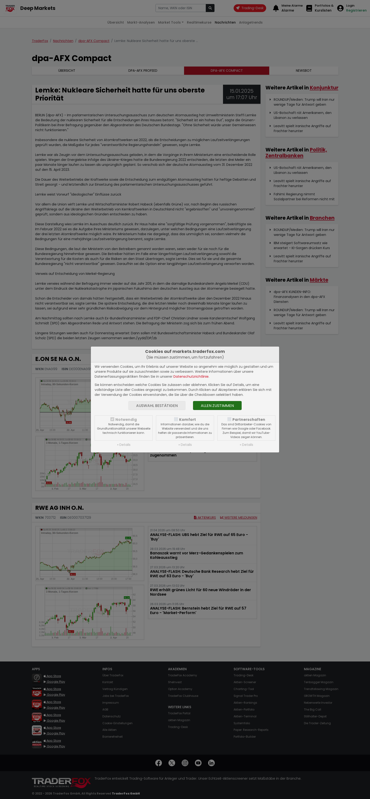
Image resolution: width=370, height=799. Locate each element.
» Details (123, 444)
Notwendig (126, 419)
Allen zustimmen (217, 405)
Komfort (187, 419)
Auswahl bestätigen (157, 405)
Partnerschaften (248, 419)
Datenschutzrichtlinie (191, 376)
